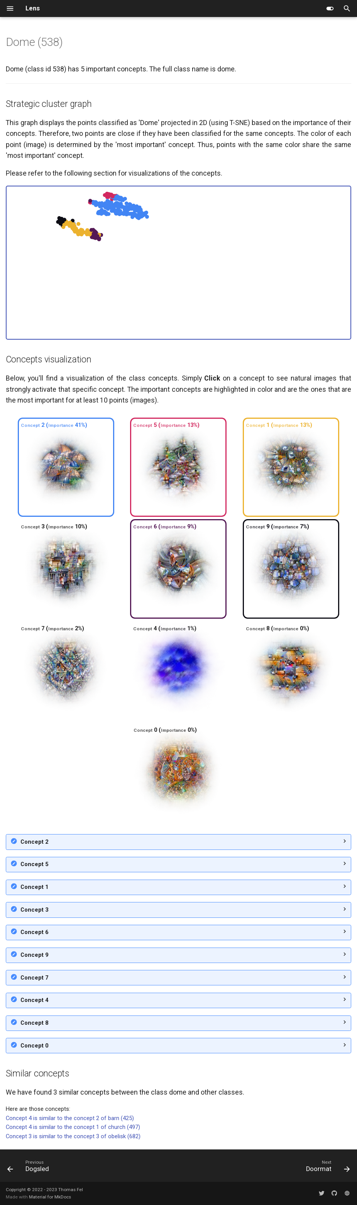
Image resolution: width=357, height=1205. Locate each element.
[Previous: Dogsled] (30, 1168)
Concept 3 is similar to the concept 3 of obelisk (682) (73, 1136)
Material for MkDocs (50, 1197)
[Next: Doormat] (325, 1168)
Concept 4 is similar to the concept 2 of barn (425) (70, 1118)
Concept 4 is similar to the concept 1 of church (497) (73, 1127)
